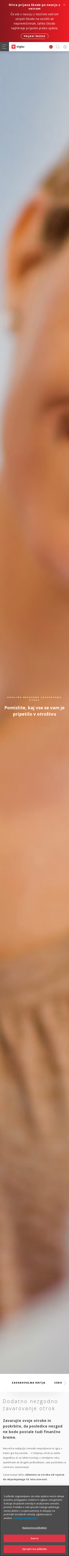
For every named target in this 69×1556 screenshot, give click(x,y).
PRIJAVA (64, 46)
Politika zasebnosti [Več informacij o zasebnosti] (25, 1518)
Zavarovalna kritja (28, 1382)
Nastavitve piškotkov (34, 1528)
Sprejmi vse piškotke (34, 1549)
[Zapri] (65, 1491)
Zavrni (34, 1539)
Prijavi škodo (34, 36)
